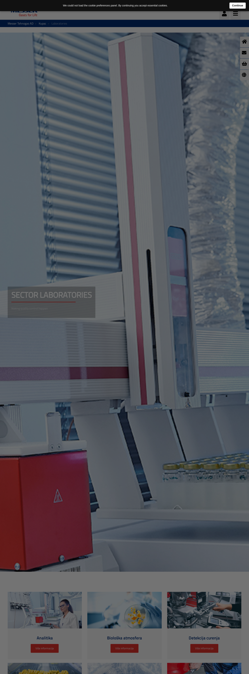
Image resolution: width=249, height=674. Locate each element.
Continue (237, 5)
